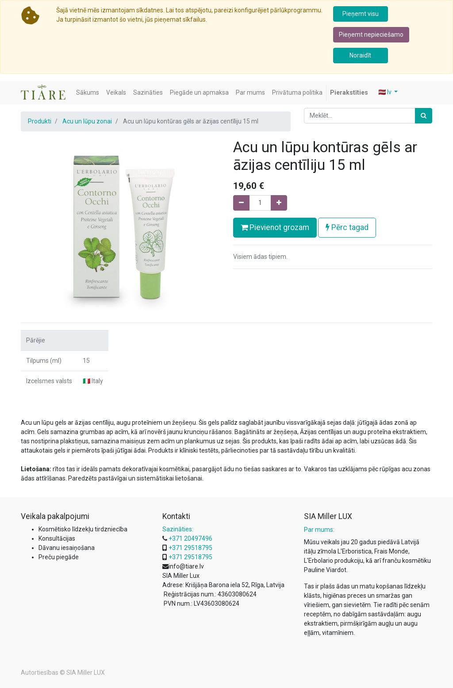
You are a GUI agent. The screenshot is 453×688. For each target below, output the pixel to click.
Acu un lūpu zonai (87, 121)
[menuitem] (88, 93)
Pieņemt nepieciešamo (371, 34)
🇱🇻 (385, 92)
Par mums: (319, 529)
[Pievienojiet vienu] (279, 203)
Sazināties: (177, 529)
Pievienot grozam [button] (275, 227)
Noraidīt (360, 55)
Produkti (39, 121)
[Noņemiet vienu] (241, 203)
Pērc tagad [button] (347, 227)
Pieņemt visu (360, 13)
